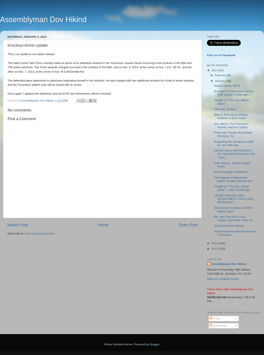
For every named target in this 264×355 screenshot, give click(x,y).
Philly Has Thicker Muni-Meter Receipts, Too (233, 134)
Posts (215, 318)
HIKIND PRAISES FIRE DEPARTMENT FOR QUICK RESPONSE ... (233, 199)
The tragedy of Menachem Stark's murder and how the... (234, 179)
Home (103, 225)
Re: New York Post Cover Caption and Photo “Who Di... (234, 218)
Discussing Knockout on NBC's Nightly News (233, 209)
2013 (215, 243)
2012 (215, 248)
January (220, 81)
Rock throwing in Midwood (231, 171)
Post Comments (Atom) (39, 233)
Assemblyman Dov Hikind (43, 19)
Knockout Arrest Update (229, 225)
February (221, 75)
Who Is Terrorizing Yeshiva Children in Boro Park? (231, 116)
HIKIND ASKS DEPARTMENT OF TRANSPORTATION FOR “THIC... (234, 154)
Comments (218, 325)
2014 (215, 70)
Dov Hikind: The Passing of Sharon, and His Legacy (231, 125)
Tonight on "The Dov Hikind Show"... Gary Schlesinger (232, 188)
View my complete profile (223, 278)
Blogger (154, 344)
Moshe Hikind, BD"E (227, 85)
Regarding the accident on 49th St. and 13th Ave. (234, 143)
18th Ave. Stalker (225, 109)
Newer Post (17, 225)
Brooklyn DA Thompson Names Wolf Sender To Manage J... (234, 93)
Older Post (188, 225)
